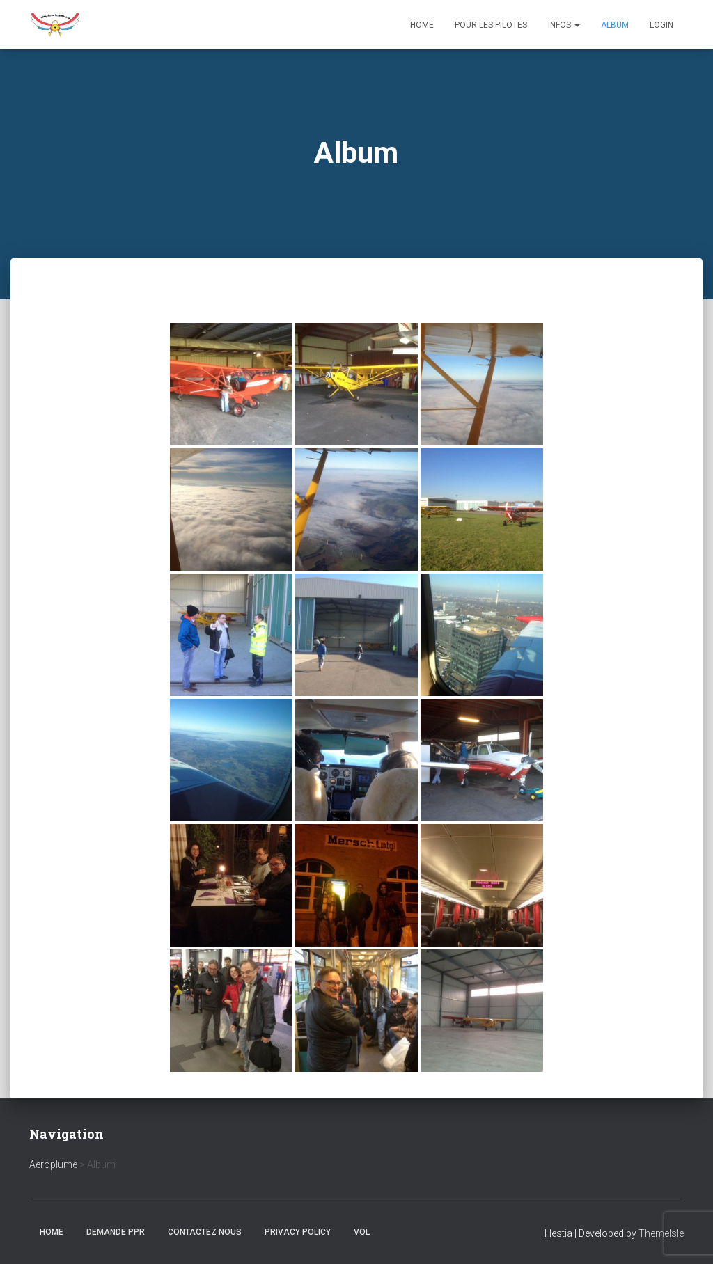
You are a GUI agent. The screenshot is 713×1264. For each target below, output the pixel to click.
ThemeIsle (661, 1233)
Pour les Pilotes (491, 25)
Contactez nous (205, 1232)
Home (422, 25)
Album (615, 25)
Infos (564, 25)
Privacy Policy (298, 1232)
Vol (362, 1232)
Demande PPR (115, 1232)
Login (661, 25)
